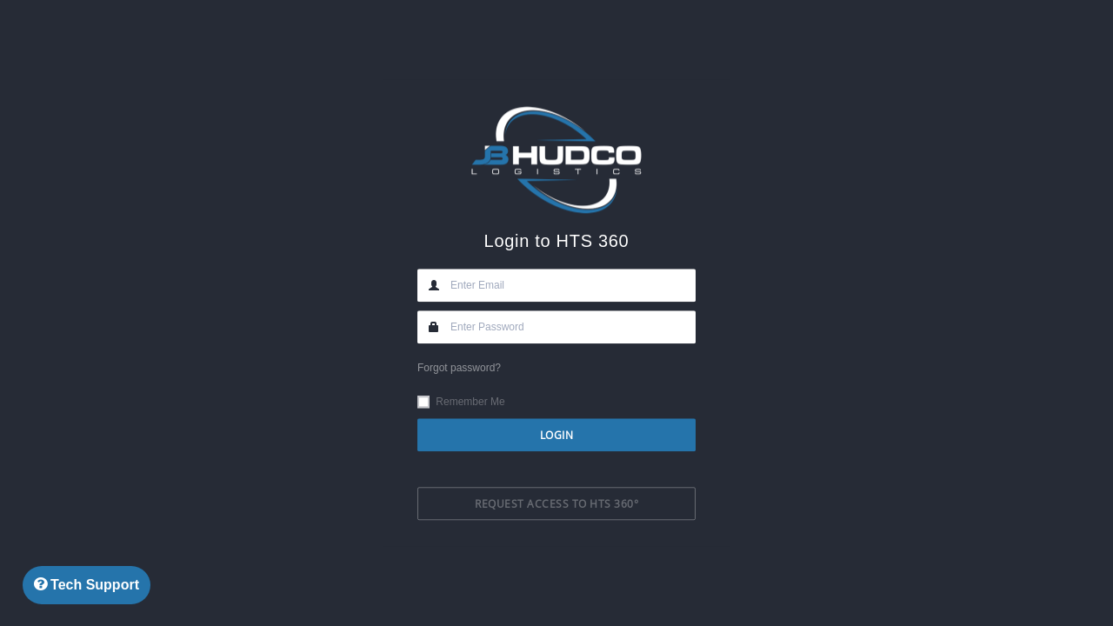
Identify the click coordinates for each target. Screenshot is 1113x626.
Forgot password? (459, 368)
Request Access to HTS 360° (556, 504)
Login (557, 435)
